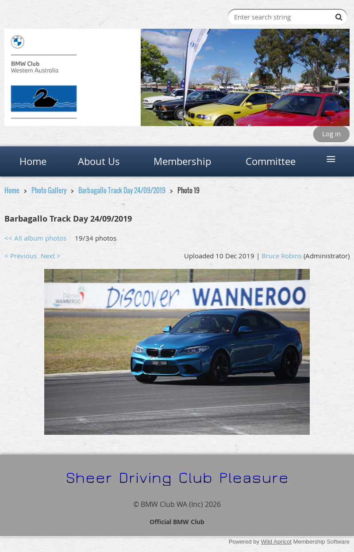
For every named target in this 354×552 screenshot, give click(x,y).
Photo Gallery (48, 190)
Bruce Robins (282, 255)
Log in (331, 133)
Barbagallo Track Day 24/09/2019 (121, 190)
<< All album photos (35, 238)
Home (11, 190)
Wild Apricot (276, 541)
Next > (51, 255)
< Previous (20, 255)
